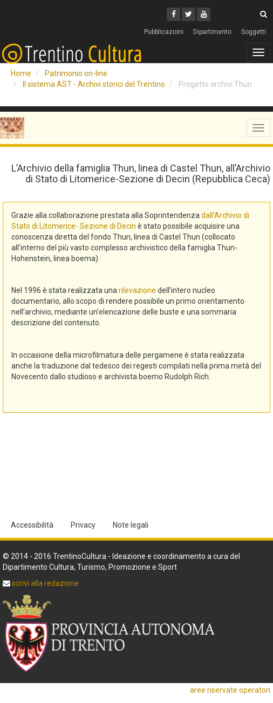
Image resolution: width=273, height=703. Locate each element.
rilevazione (137, 290)
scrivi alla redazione (44, 583)
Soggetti (253, 32)
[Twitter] (188, 14)
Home (21, 73)
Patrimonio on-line (76, 73)
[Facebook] (173, 14)
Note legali (130, 525)
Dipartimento (212, 32)
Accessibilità (32, 525)
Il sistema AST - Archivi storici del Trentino (94, 84)
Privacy (83, 525)
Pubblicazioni (163, 32)
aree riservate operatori (230, 690)
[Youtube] (203, 14)
